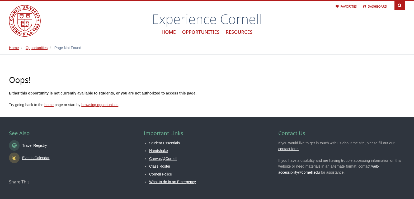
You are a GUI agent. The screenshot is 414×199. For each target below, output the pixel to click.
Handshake (158, 151)
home (49, 105)
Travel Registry (34, 145)
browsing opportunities (99, 105)
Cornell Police (160, 174)
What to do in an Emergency (172, 182)
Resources (239, 32)
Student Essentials (164, 143)
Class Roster (159, 166)
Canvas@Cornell (163, 159)
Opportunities (200, 32)
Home (169, 32)
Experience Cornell (207, 19)
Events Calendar (36, 158)
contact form (288, 149)
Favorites (348, 6)
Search (399, 5)
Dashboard (377, 6)
